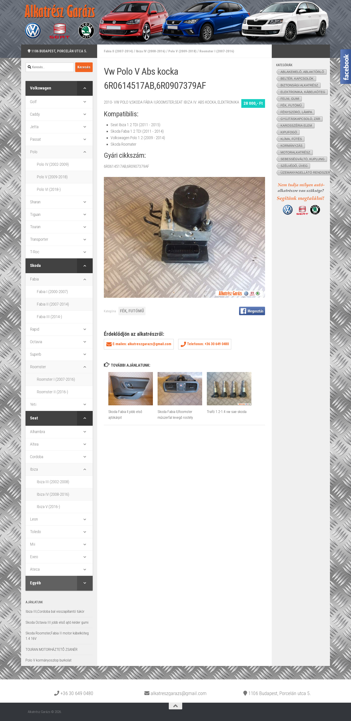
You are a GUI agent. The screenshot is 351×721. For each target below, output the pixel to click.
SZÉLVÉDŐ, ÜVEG (294, 166)
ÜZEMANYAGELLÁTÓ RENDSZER (305, 172)
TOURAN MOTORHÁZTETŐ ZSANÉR (51, 649)
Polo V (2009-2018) (183, 51)
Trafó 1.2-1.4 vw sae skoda (226, 411)
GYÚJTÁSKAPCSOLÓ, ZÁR (300, 119)
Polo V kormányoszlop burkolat (48, 660)
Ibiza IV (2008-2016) (152, 51)
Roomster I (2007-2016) (219, 51)
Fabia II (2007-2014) (119, 51)
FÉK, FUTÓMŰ (132, 310)
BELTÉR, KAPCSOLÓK (297, 78)
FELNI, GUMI (289, 98)
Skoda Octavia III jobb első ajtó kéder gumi (57, 622)
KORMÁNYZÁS (291, 145)
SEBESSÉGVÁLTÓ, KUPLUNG (302, 159)
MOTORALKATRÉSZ (295, 152)
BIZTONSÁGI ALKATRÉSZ (299, 85)
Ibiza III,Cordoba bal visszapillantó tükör (55, 611)
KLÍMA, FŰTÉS (291, 139)
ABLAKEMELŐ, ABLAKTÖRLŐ (302, 72)
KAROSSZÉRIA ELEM (296, 125)
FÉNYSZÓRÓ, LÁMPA (296, 112)
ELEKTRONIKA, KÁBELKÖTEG (302, 92)
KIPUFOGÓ (288, 132)
